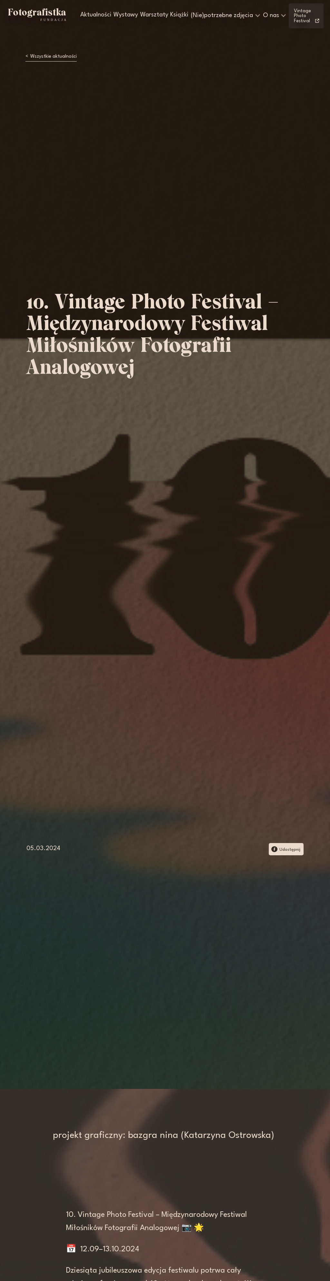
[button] (226, 16)
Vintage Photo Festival (306, 16)
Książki (179, 15)
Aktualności (96, 15)
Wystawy (125, 15)
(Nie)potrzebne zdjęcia (222, 16)
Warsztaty (154, 15)
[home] (37, 15)
